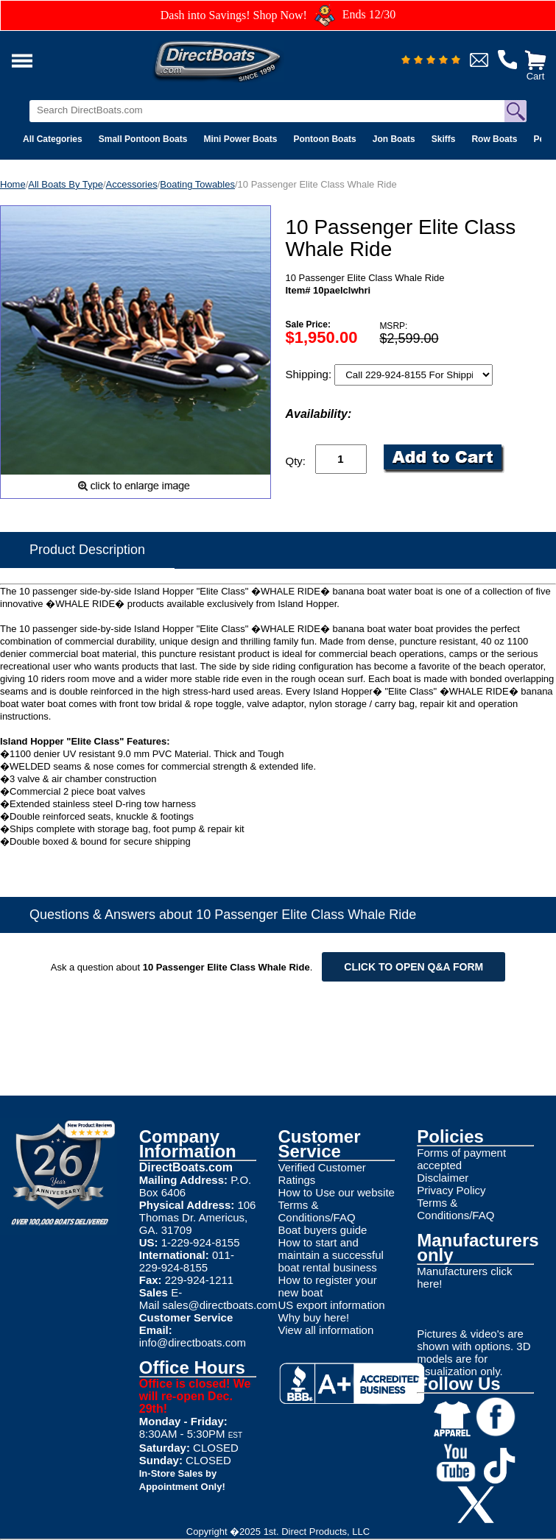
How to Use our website (336, 1192)
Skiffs (444, 139)
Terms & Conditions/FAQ (317, 1211)
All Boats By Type (65, 184)
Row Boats (494, 139)
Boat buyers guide (322, 1230)
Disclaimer (442, 1177)
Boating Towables (197, 184)
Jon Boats (394, 139)
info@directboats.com (192, 1342)
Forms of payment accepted (461, 1158)
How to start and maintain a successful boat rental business (331, 1255)
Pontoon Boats (324, 139)
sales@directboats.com (219, 1305)
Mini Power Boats (240, 139)
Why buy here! (314, 1317)
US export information (331, 1305)
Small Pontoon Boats (143, 139)
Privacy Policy (451, 1190)
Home (13, 184)
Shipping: (310, 374)
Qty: (296, 461)
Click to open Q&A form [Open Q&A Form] (413, 967)
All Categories (52, 139)
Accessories (132, 184)
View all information (326, 1330)
